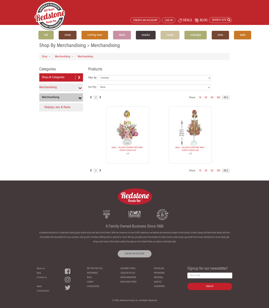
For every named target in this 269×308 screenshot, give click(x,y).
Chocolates (93, 286)
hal (46, 35)
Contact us (42, 277)
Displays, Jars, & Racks (57, 107)
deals (122, 35)
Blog (39, 273)
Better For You (95, 268)
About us (41, 268)
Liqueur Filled (127, 273)
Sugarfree (159, 286)
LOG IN (169, 20)
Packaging (159, 273)
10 (200, 97)
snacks (146, 35)
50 (212, 97)
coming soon (94, 35)
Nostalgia (159, 268)
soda (242, 35)
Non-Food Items (128, 282)
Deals (39, 286)
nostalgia (195, 35)
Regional (158, 277)
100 (218, 97)
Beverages (92, 273)
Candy (90, 282)
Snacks (157, 282)
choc (220, 35)
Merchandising (62, 56)
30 (206, 97)
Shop (44, 56)
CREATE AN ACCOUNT (145, 20)
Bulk (89, 277)
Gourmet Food (127, 268)
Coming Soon (43, 291)
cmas (68, 35)
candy (170, 35)
